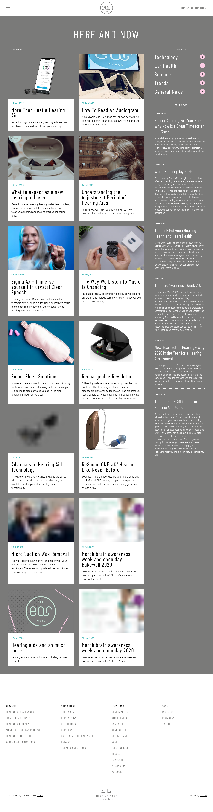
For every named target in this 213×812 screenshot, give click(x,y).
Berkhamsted (120, 711)
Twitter (167, 723)
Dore (115, 741)
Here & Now (68, 717)
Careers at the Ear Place (77, 735)
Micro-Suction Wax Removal (23, 729)
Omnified (203, 796)
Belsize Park (120, 735)
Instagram (168, 717)
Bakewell (118, 723)
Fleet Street (120, 747)
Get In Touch (69, 723)
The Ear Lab (68, 711)
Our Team (67, 729)
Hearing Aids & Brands (20, 711)
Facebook (168, 711)
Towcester (118, 759)
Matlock (117, 771)
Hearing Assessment (18, 723)
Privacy (66, 741)
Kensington (119, 729)
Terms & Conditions (73, 747)
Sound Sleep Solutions (20, 741)
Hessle (116, 753)
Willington (119, 765)
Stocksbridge (120, 717)
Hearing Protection (18, 735)
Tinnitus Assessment (19, 717)
